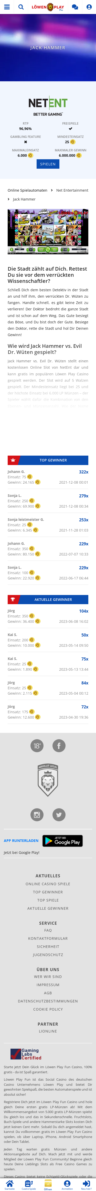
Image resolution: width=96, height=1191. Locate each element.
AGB (48, 992)
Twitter (59, 814)
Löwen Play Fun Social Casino (48, 7)
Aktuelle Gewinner (48, 908)
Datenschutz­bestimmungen (48, 1001)
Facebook (59, 745)
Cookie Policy (48, 1009)
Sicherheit (48, 946)
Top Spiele (48, 900)
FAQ (48, 930)
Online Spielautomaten (27, 190)
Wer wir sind (48, 976)
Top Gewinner (48, 892)
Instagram (37, 814)
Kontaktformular (48, 938)
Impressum (48, 984)
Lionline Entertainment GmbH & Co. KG (48, 780)
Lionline (48, 1031)
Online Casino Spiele (48, 883)
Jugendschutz (37, 745)
